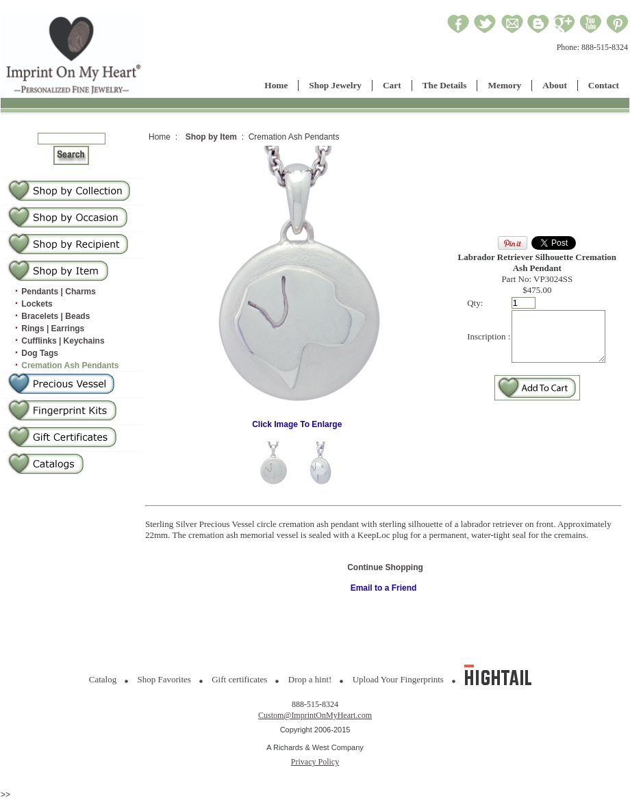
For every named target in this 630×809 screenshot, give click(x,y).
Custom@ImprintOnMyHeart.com (315, 715)
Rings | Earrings (52, 328)
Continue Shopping (385, 567)
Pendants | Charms (58, 291)
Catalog (102, 679)
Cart (392, 85)
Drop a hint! (310, 679)
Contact (603, 85)
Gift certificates (239, 679)
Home (276, 85)
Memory (504, 85)
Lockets (36, 304)
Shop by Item (211, 137)
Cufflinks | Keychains (62, 341)
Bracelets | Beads (55, 316)
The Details (445, 85)
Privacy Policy (315, 762)
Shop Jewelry (335, 85)
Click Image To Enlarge (295, 420)
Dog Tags (39, 353)
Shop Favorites (164, 679)
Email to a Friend (384, 588)
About (554, 85)
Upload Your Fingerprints (398, 679)
